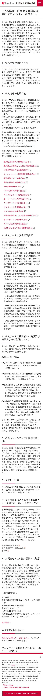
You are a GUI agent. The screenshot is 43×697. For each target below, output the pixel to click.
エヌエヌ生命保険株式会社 (15, 224)
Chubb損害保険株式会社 (14, 191)
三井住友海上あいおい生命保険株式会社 (20, 215)
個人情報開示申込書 (10, 545)
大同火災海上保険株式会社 (15, 182)
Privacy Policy (8, 685)
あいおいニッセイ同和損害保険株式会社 (20, 174)
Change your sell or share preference (16, 688)
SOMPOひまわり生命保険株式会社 (18, 228)
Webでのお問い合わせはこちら (15, 638)
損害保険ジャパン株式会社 (15, 178)
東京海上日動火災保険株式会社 (16, 162)
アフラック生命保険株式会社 (15, 207)
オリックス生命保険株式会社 (15, 220)
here (13, 665)
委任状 (4, 551)
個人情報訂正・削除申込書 (13, 548)
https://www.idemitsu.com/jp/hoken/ (18, 146)
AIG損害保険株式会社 (12, 187)
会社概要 (5, 623)
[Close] (40, 657)
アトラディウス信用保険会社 (15, 203)
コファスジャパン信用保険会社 (16, 195)
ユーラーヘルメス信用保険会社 (16, 199)
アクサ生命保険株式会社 (14, 211)
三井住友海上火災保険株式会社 (16, 170)
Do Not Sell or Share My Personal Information (21, 694)
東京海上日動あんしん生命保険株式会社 (20, 166)
